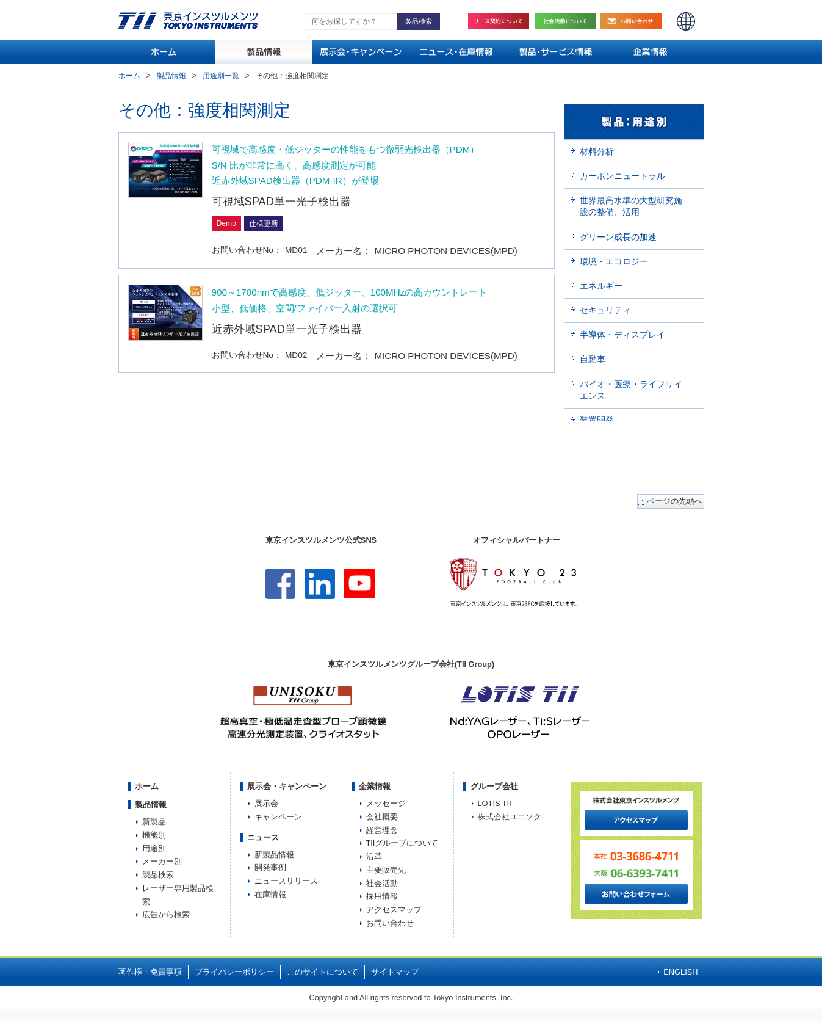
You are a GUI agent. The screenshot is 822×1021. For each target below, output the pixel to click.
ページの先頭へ (674, 501)
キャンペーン (278, 816)
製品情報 (171, 75)
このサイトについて (322, 971)
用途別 (154, 848)
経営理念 (382, 830)
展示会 (266, 803)
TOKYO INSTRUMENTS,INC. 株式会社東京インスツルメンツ (188, 20)
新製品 (154, 821)
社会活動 (568, 21)
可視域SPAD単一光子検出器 (281, 201)
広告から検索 (166, 914)
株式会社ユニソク (509, 816)
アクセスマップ (394, 909)
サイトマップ (395, 971)
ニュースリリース (286, 880)
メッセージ (386, 803)
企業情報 (375, 786)
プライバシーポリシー (234, 971)
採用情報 (382, 896)
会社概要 (382, 816)
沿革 (374, 856)
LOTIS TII (494, 803)
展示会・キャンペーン (286, 786)
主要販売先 (386, 869)
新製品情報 (274, 854)
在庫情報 (270, 894)
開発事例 (270, 867)
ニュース (263, 837)
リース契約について (498, 21)
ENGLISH (686, 21)
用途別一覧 (221, 75)
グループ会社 (494, 786)
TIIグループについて (402, 843)
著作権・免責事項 (150, 971)
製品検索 (158, 874)
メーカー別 (162, 861)
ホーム (129, 75)
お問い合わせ (634, 21)
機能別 (154, 835)
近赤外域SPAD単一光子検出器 (287, 328)
